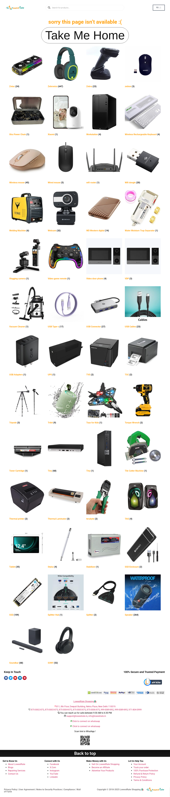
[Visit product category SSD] (27, 595)
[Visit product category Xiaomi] (66, 115)
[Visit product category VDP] (143, 259)
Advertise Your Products (103, 770)
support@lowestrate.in (77, 716)
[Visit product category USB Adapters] (27, 355)
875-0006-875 (93, 709)
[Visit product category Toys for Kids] (104, 403)
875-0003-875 (51, 709)
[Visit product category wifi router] (104, 163)
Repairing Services (16, 770)
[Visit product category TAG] (143, 499)
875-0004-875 (65, 709)
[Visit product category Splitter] (104, 595)
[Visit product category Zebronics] (66, 67)
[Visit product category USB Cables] (143, 307)
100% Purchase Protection (145, 770)
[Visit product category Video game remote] (66, 259)
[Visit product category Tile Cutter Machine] (143, 451)
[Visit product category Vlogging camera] (27, 259)
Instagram (54, 770)
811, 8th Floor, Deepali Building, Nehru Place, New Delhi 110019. (86, 706)
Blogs (10, 767)
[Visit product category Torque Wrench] (143, 403)
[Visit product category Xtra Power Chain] (27, 115)
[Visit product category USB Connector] (104, 307)
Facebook (54, 764)
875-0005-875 (79, 709)
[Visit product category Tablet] (27, 547)
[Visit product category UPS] (66, 355)
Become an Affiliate (101, 767)
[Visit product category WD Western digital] (104, 211)
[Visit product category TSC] (143, 355)
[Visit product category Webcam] (66, 211)
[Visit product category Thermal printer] (27, 499)
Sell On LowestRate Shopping (105, 764)
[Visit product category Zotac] (27, 67)
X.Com (53, 767)
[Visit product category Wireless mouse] (27, 163)
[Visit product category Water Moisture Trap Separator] (143, 211)
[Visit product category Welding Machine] (27, 211)
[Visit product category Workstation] (104, 115)
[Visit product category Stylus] (66, 547)
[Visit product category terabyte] (104, 499)
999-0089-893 (121, 709)
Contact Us (13, 774)
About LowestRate (16, 764)
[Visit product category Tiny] (66, 451)
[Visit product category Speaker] (143, 595)
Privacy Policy (140, 777)
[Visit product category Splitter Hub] (66, 595)
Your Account (139, 764)
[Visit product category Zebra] (104, 67)
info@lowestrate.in (97, 716)
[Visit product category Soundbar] (27, 643)
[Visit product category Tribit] (66, 403)
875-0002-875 (37, 709)
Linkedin (54, 777)
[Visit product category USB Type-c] (66, 307)
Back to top (85, 753)
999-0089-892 (107, 709)
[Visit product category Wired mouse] (66, 163)
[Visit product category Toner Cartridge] (27, 451)
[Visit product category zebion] (143, 67)
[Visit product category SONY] (66, 643)
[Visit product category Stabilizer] (104, 547)
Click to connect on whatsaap (86, 721)
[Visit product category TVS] (104, 355)
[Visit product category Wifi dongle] (143, 163)
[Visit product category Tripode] (27, 403)
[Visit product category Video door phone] (104, 259)
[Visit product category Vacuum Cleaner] (27, 307)
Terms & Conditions (142, 780)
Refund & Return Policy (144, 774)
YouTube (54, 774)
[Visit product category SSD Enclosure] (143, 547)
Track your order (141, 767)
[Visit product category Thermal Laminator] (66, 499)
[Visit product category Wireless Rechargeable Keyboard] (143, 115)
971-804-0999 (135, 709)
